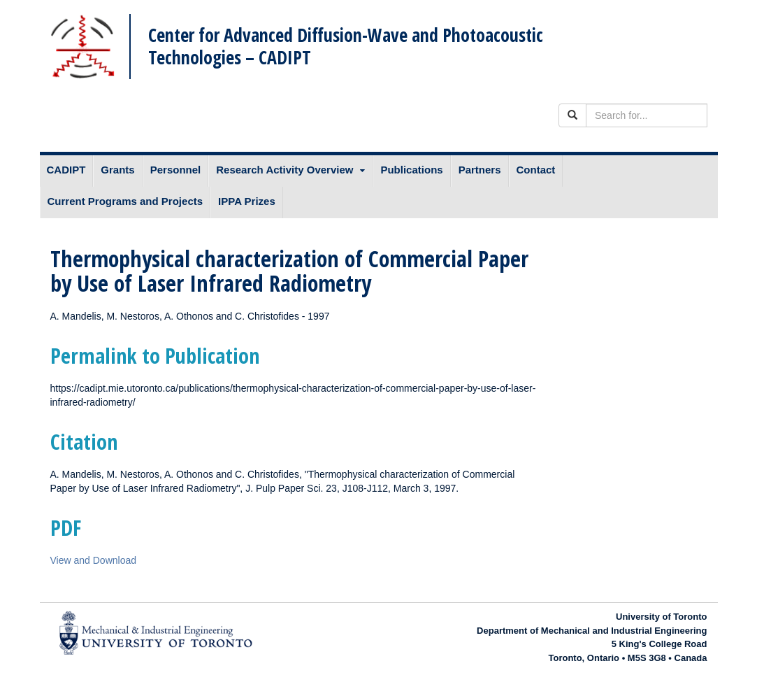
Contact (536, 170)
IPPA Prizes (246, 201)
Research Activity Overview (284, 170)
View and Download (93, 560)
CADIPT (66, 170)
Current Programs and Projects (125, 201)
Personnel (175, 170)
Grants (117, 170)
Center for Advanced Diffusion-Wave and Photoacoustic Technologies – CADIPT (345, 45)
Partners (480, 170)
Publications (411, 170)
